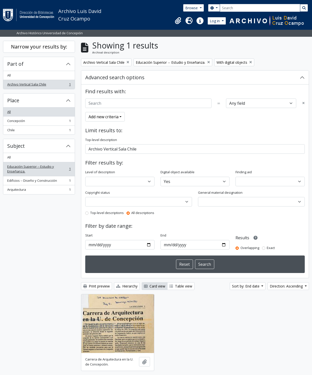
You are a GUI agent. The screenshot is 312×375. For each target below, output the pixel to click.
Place (13, 100)
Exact (271, 248)
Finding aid (244, 172)
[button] (178, 20)
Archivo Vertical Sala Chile (39, 85)
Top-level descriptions (107, 212)
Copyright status (97, 192)
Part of (15, 63)
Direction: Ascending (287, 286)
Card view (154, 286)
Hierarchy (127, 286)
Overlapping (249, 248)
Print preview (96, 286)
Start (88, 235)
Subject (16, 145)
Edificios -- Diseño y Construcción (39, 181)
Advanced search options (114, 77)
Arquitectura (39, 190)
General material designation (220, 192)
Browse (192, 8)
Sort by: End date (246, 286)
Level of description (100, 172)
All (9, 75)
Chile (39, 131)
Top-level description (101, 140)
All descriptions (142, 212)
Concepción (39, 121)
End (163, 235)
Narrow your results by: (39, 46)
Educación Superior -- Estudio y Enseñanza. (39, 169)
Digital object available (177, 172)
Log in (215, 20)
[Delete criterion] (303, 103)
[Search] (260, 8)
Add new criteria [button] (103, 117)
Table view (181, 286)
